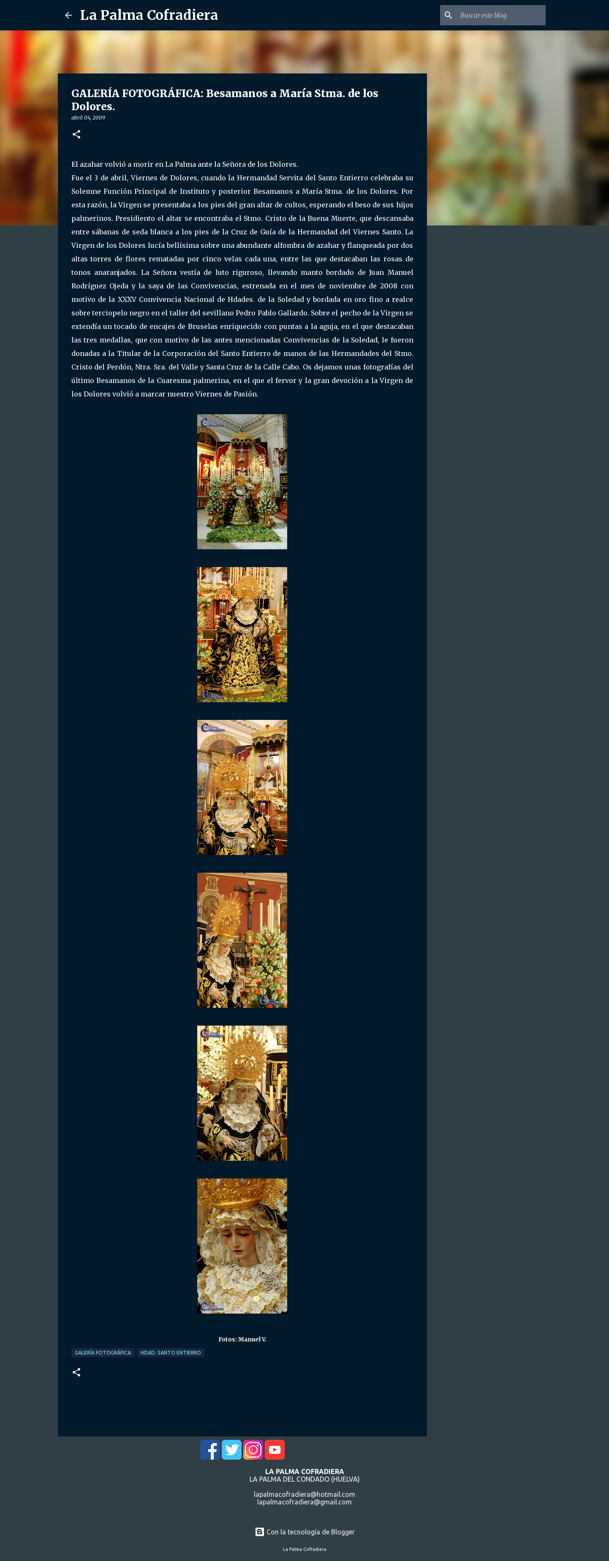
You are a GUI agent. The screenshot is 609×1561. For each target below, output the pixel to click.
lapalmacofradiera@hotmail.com (304, 1494)
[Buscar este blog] (501, 15)
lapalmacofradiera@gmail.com (304, 1502)
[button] (76, 135)
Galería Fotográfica (103, 1352)
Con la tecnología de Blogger (305, 1532)
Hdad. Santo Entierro (171, 1352)
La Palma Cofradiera (149, 15)
